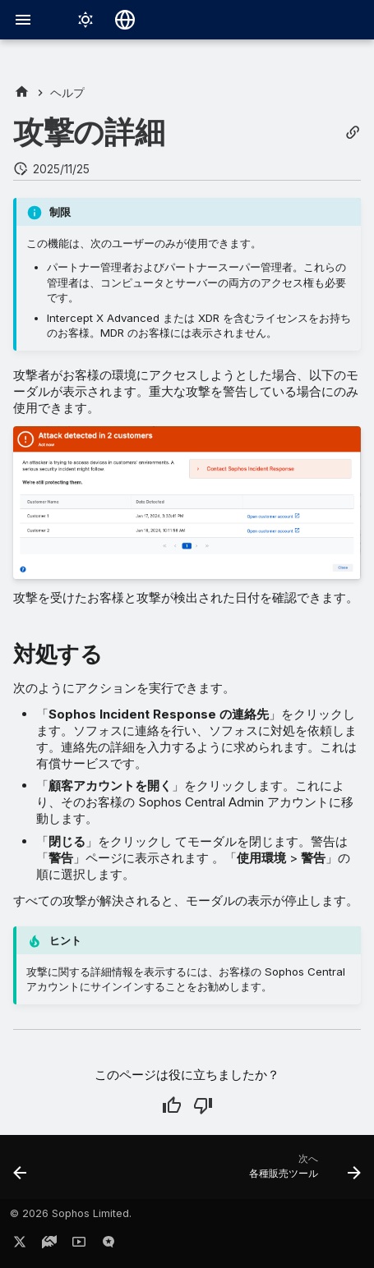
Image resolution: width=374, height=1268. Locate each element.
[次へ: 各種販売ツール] (302, 1171)
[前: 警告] (20, 1171)
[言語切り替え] (125, 19)
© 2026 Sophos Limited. (71, 1213)
